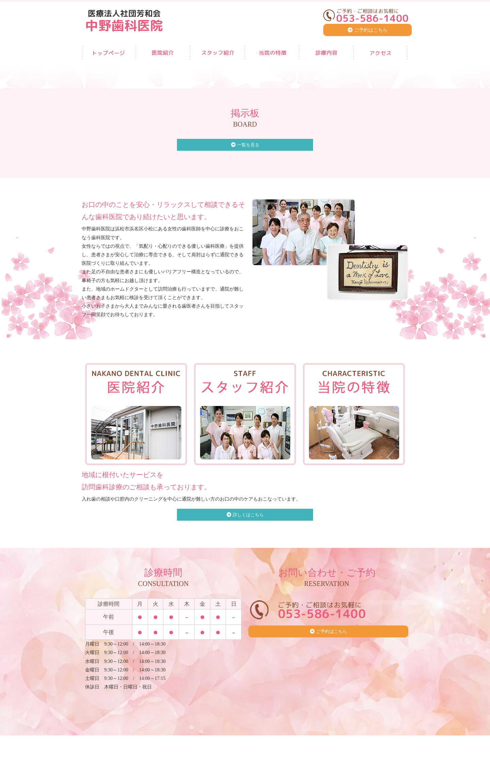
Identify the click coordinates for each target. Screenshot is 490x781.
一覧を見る (248, 145)
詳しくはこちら (248, 515)
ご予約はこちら (371, 30)
